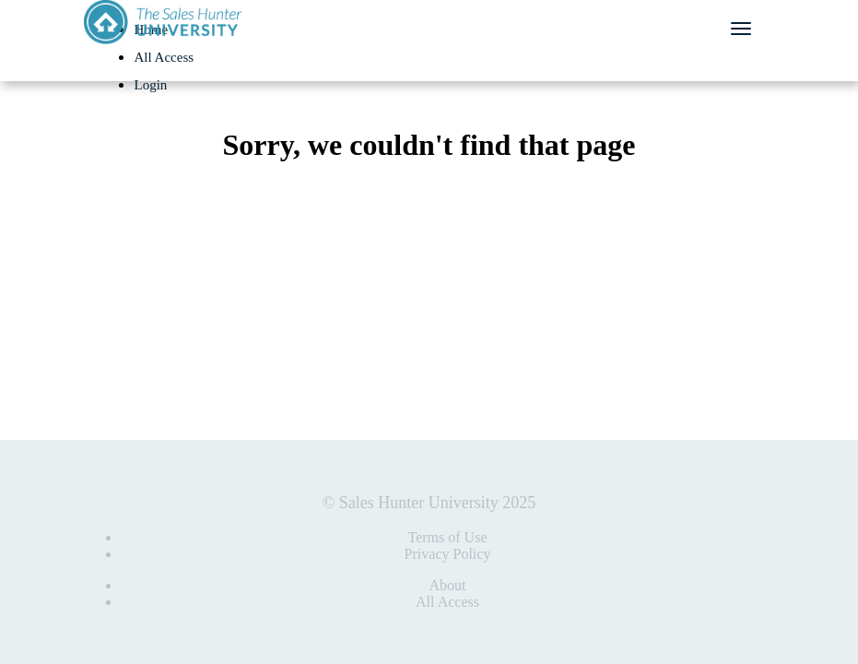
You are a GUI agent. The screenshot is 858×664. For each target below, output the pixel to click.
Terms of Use (448, 537)
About (447, 585)
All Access (164, 57)
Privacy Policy (448, 554)
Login (151, 84)
